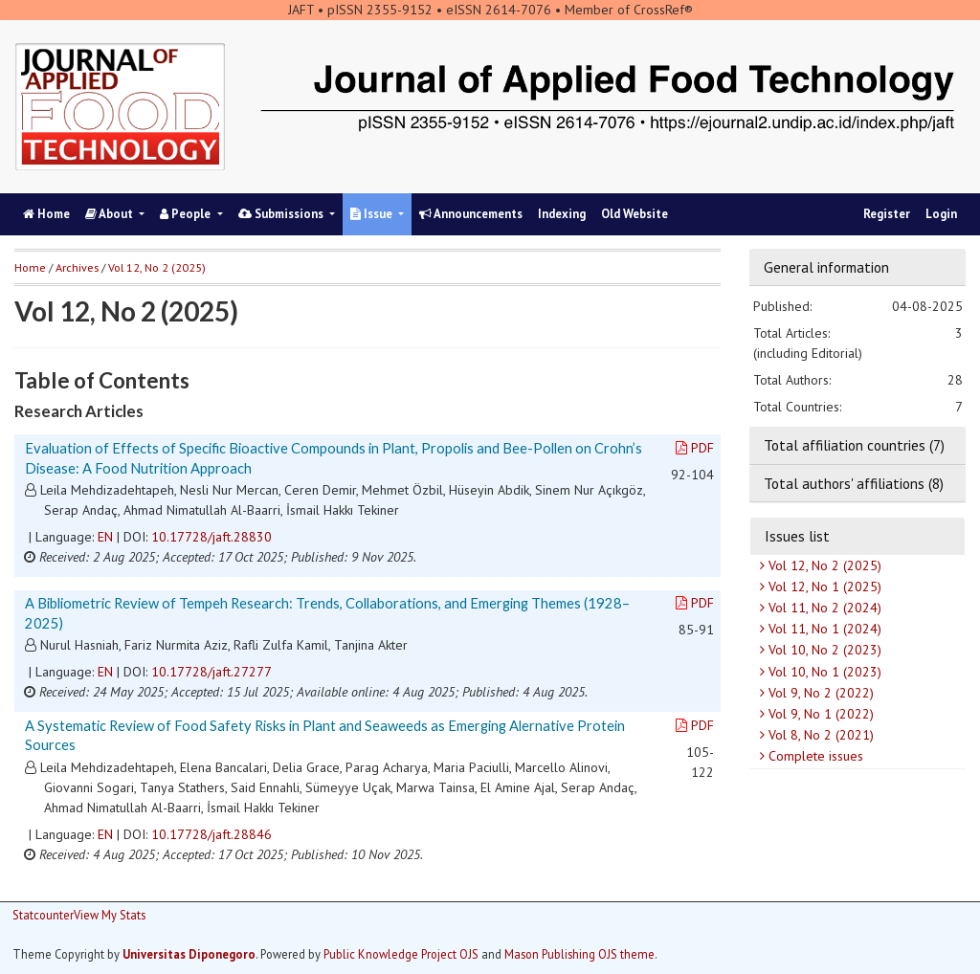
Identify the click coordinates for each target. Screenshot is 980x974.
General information (826, 267)
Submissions (282, 214)
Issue (372, 214)
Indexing (562, 214)
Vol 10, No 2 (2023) (823, 649)
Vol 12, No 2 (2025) (823, 565)
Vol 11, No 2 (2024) (823, 607)
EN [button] (105, 536)
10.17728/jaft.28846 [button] (211, 834)
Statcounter (43, 914)
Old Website (634, 214)
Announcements (471, 214)
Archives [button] (77, 267)
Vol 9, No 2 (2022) (819, 692)
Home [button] (30, 267)
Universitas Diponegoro (189, 954)
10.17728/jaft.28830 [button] (211, 536)
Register (886, 214)
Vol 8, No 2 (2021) (819, 734)
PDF (695, 447)
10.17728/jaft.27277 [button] (211, 671)
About (110, 214)
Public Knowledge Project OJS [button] (401, 954)
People (186, 214)
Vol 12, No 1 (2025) (823, 586)
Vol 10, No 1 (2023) (823, 671)
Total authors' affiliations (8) (854, 483)
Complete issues (814, 755)
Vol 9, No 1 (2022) (819, 713)
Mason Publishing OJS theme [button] (579, 954)
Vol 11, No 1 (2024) (823, 628)
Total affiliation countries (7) (854, 444)
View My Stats (109, 914)
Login (941, 214)
